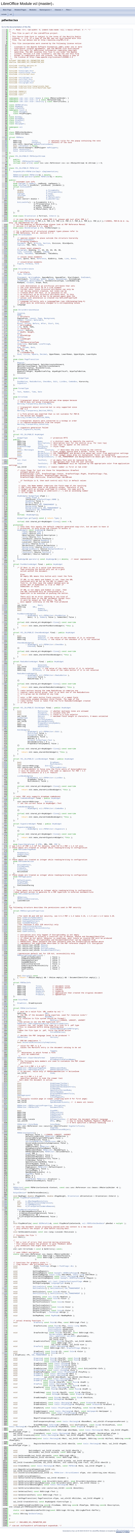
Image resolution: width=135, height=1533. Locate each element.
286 (4, 521)
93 (4, 187)
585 (4, 1032)
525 (4, 930)
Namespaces (46, 10)
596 (4, 1051)
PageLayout (55, 1095)
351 (4, 632)
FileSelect (43, 714)
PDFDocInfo (25, 982)
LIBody (46, 252)
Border (41, 451)
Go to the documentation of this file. (16, 27)
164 (4, 310)
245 (4, 448)
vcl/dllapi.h (25, 77)
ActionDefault (24, 865)
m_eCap (49, 194)
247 (4, 451)
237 (4, 434)
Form (37, 264)
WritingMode (34, 277)
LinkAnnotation (24, 299)
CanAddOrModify (29, 923)
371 (4, 667)
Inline (28, 323)
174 (4, 327)
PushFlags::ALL (66, 1266)
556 (4, 982)
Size (77, 1392)
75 (4, 156)
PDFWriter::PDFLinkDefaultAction (33, 1023)
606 (4, 1068)
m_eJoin (49, 195)
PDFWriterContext (28, 1008)
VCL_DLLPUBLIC (22, 156)
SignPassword (56, 1114)
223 (4, 410)
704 (4, 1204)
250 (4, 457)
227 (4, 417)
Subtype (27, 274)
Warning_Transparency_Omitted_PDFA (34, 404)
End (56, 323)
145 (4, 277)
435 (4, 776)
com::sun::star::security (31, 101)
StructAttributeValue (28, 310)
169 (4, 318)
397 (4, 711)
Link (67, 258)
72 (4, 151)
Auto (19, 334)
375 (4, 673)
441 (4, 786)
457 (4, 813)
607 (4, 1070)
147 (4, 281)
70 (4, 147)
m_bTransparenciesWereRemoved (40, 1206)
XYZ (41, 228)
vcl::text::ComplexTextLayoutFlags (65, 1281)
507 (4, 899)
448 (4, 798)
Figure (20, 264)
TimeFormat (43, 725)
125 (4, 243)
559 (4, 988)
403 (4, 721)
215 (4, 397)
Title (34, 141)
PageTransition (32, 359)
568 (4, 1003)
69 (4, 146)
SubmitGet (42, 610)
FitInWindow (23, 866)
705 (4, 1206)
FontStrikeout (54, 1327)
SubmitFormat (56, 1058)
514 (4, 911)
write (29, 163)
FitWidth (21, 868)
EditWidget (40, 708)
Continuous (22, 883)
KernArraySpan (55, 1334)
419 (4, 749)
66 (4, 141)
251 (4, 460)
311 (4, 564)
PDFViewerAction (26, 861)
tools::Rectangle (25, 450)
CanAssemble (28, 930)
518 (4, 918)
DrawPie (37, 1384)
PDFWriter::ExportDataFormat (31, 1058)
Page (40, 318)
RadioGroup (43, 667)
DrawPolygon (39, 1370)
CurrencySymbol (45, 719)
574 (4, 1013)
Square (35, 354)
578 (4, 1020)
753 (4, 1288)
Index (40, 245)
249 (4, 455)
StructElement (25, 235)
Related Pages (20, 10)
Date (40, 392)
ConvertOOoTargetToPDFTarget (64, 1029)
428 (4, 764)
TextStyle (42, 446)
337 (4, 608)
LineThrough (44, 344)
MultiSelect (56, 764)
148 (4, 282)
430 (4, 767)
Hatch (17, 122)
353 (4, 636)
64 (4, 137)
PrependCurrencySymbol (48, 723)
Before (36, 323)
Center (20, 330)
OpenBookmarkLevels (59, 1102)
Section (46, 243)
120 (4, 235)
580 (4, 1023)
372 (4, 668)
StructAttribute (26, 269)
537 (4, 950)
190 (4, 354)
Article (37, 243)
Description (43, 443)
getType (32, 518)
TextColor (42, 463)
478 (4, 849)
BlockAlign (61, 279)
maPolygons (52, 147)
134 (4, 258)
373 (4, 670)
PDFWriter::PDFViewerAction (30, 1070)
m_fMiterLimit (52, 197)
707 (4, 1210)
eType (34, 498)
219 (4, 404)
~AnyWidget (31, 515)
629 (4, 1107)
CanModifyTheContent (32, 919)
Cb (22, 351)
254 (4, 467)
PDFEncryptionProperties (32, 911)
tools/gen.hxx (26, 71)
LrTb (19, 327)
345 (4, 622)
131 (4, 253)
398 (4, 713)
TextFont (42, 460)
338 (4, 610)
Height (51, 279)
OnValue (41, 638)
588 (4, 1037)
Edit (55, 381)
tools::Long (55, 1274)
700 (4, 1198)
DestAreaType (31, 228)
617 (4, 1087)
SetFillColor (39, 1293)
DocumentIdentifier (50, 950)
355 (4, 639)
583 (4, 1029)
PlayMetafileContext (30, 1198)
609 (4, 1073)
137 (4, 264)
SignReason (55, 1116)
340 (4, 614)
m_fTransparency (54, 192)
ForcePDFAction (57, 1032)
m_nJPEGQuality (33, 1204)
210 (4, 388)
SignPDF (53, 1111)
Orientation (30, 216)
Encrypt (26, 976)
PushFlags (44, 1266)
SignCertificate (76, 1126)
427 (4, 762)
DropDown (54, 762)
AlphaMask (51, 1426)
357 (4, 643)
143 (4, 274)
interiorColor (26, 151)
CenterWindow (56, 1092)
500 (4, 887)
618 (4, 1088)
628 (4, 1105)
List (19, 252)
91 (4, 183)
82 (4, 168)
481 (4, 854)
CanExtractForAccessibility (35, 928)
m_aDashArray (52, 199)
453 (4, 807)
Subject (39, 989)
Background (49, 318)
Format (41, 718)
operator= (29, 176)
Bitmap (18, 117)
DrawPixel (38, 1353)
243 (4, 445)
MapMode (19, 106)
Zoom (52, 1073)
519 (4, 919)
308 (4, 559)
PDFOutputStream (37, 156)
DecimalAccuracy (45, 721)
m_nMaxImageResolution (36, 1201)
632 (4, 1112)
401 (4, 718)
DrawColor (21, 1003)
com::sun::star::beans (30, 98)
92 (4, 185)
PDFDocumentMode (58, 1068)
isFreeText (23, 146)
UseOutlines (23, 854)
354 (4, 638)
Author (39, 988)
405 (4, 725)
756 (4, 1293)
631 (4, 1111)
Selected (42, 665)
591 (4, 1042)
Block (19, 323)
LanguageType (57, 1283)
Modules (32, 10)
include (4, 14)
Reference (41, 258)
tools (22, 110)
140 (4, 269)
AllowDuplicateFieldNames (62, 1059)
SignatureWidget (28, 824)
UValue (44, 947)
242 (4, 443)
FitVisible (22, 870)
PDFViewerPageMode (27, 849)
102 (4, 202)
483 (4, 858)
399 (4, 714)
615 (4, 1083)
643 (4, 1129)
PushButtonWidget (28, 564)
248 (4, 453)
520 (4, 921)
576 (4, 1017)
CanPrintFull (28, 931)
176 (4, 330)
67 (4, 142)
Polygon (23, 112)
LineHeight (22, 281)
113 (4, 221)
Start (50, 323)
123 (4, 240)
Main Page (7, 10)
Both (33, 347)
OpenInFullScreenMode (60, 1090)
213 (4, 393)
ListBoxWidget (41, 759)
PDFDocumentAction (59, 1070)
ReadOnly (42, 448)
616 (4, 1085)
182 (4, 340)
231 (4, 424)
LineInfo (19, 108)
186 (4, 347)
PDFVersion (30, 221)
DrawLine (38, 1358)
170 (4, 320)
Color (15, 149)
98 (4, 195)
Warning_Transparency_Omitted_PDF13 (34, 410)
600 (4, 1058)
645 (4, 1133)
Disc (19, 354)
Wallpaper (20, 124)
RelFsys (53, 1020)
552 (4, 976)
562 (4, 993)
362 (4, 651)
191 (4, 356)
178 (4, 334)
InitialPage (56, 1100)
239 (4, 438)
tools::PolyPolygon (66, 1372)
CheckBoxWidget (42, 632)
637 (4, 1121)
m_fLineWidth (52, 190)
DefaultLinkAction (59, 1023)
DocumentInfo (56, 1107)
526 (4, 931)
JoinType (22, 185)
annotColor (24, 149)
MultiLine (42, 711)
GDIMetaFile (21, 105)
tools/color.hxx (27, 72)
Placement (21, 277)
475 (4, 844)
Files (69, 10)
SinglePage (22, 882)
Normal (20, 340)
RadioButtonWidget (29, 661)
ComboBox (73, 381)
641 (4, 1128)
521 (4, 923)
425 (4, 759)
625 (4, 1100)
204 (4, 378)
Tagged (53, 1051)
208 (4, 385)
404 (4, 723)
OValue (44, 945)
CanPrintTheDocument (32, 918)
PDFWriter (34, 168)
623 (4, 1097)
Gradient (19, 120)
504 (4, 894)
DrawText (38, 1322)
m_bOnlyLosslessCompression (39, 1203)
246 (4, 450)
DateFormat (43, 726)
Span (19, 258)
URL (34, 607)
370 (4, 665)
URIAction (21, 897)
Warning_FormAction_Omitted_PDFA (33, 417)
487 (4, 865)
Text (19, 392)
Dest (40, 605)
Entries (48, 766)
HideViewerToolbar (59, 1083)
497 (4, 882)
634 (4, 1116)
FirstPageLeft (57, 1097)
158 (4, 299)
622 (4, 1095)
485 (4, 861)
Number (26, 392)
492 (4, 873)
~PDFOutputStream (29, 161)
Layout (33, 318)
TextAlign (34, 279)
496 (4, 880)
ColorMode (23, 1000)
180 (4, 337)
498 (4, 883)
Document (21, 243)
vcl (11, 14)
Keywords (40, 991)
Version (53, 1037)
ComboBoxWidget (27, 798)
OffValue (42, 639)
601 (4, 1059)
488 (4, 866)
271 (4, 496)
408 (4, 730)
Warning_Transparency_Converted (32, 424)
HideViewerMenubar (59, 1085)
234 (4, 429)
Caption (21, 245)
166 (4, 313)
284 (4, 518)
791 (4, 1353)
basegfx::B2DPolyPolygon (66, 1273)
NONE (19, 315)
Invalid (21, 313)
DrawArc (37, 1380)
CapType (22, 183)
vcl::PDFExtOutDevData (93, 1223)
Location (49, 450)
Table (19, 253)
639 (4, 1124)
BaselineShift (36, 281)
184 (4, 344)
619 (4, 1090)
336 (4, 607)
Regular (21, 363)
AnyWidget (39, 434)
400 (4, 716)
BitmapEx (19, 118)
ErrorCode (23, 397)
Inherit (52, 216)
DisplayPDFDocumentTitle (62, 1093)
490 (4, 870)
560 (4, 989)
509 (4, 902)
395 (4, 708)
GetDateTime (34, 1514)
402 (4, 719)
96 (4, 192)
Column (25, 347)
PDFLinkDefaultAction (28, 894)
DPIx (52, 1121)
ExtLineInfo (26, 187)
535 (4, 947)
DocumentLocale (57, 1119)
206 (4, 381)
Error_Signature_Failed (28, 429)
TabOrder (42, 467)
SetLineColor (39, 1286)
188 (4, 351)
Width (43, 279)
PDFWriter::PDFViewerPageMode (31, 1068)
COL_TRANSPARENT (46, 504)
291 (4, 530)
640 (4, 1126)
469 (4, 834)
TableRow (29, 253)
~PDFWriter (18, 1189)
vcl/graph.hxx (26, 83)
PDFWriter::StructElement (66, 1473)
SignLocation (56, 1112)
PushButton (22, 381)
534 (4, 945)
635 (4, 1117)
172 (4, 323)
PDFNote (20, 137)
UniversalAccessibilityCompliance (38, 1042)
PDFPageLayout (25, 877)
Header (20, 320)
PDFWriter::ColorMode (27, 1124)
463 (4, 824)
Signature (21, 383)
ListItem (27, 252)
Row (18, 347)
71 (4, 149)
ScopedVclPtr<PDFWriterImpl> (27, 171)
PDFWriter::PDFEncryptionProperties (34, 1105)
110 (4, 216)
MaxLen (41, 716)
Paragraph (21, 250)
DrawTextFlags (24, 446)
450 (4, 801)
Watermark (38, 320)
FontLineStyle (54, 1329)
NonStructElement (25, 240)
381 (4, 684)
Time (34, 392)
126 (4, 245)
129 (4, 250)
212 (4, 392)
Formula (29, 264)
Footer (29, 320)
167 (4, 315)
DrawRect (38, 1373)
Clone (55, 521)
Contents (36, 142)
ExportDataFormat (26, 844)
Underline (21, 344)
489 (4, 868)
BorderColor (43, 453)
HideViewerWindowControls (62, 1087)
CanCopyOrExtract (30, 921)
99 (4, 197)
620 (4, 1092)
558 (4, 986)
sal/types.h (25, 67)
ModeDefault (23, 853)
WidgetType (23, 378)
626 (4, 1102)
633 (4, 1114)
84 (4, 171)
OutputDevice (19, 1192)
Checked (41, 636)
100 (4, 199)
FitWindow (54, 1088)
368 (4, 661)
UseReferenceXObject (60, 1129)
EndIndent (85, 277)
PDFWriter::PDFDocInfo (28, 1107)
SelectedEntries (58, 767)
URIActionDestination (27, 899)
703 (4, 1203)
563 (4, 994)
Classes (59, 10)
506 (4, 897)
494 (4, 877)
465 (4, 827)
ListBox (63, 381)
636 (4, 1119)
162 (4, 306)
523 (4, 926)
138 (4, 265)
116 (4, 228)
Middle (20, 337)
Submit (41, 608)
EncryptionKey (47, 948)
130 (4, 252)
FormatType (23, 388)
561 (4, 991)
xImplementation (49, 171)
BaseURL (48, 1017)
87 (4, 176)
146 (4, 279)
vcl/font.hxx (25, 79)
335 (4, 605)
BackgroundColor (45, 457)
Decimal (43, 354)
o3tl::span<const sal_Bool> (62, 1336)
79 (4, 163)
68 (4, 144)
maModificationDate (43, 144)
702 (4, 1201)
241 (4, 441)
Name (40, 441)
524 (4, 928)
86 (4, 175)
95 (4, 190)
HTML (40, 844)
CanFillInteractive (31, 926)
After (43, 323)
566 (4, 1000)
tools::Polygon (61, 1363)
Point (52, 1322)
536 (4, 948)
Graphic (79, 1394)
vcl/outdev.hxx (26, 81)
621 (4, 1093)
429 (4, 766)
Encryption (59, 1105)
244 (4, 446)
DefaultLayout (24, 880)
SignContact (56, 1117)
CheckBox (47, 381)
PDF (55, 844)
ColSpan (30, 282)
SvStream (53, 1425)
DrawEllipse (39, 1379)
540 (4, 955)
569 (4, 1005)
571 (4, 1008)
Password (42, 713)
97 (4, 194)
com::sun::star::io (28, 100)
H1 (39, 250)
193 (4, 359)
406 (4, 726)
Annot (73, 258)
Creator (39, 993)
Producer (40, 994)
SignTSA (53, 1128)
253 (4, 463)
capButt (32, 183)
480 (4, 853)
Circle (26, 354)
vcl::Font (21, 460)
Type (19, 274)
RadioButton (35, 381)
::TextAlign (53, 1312)
